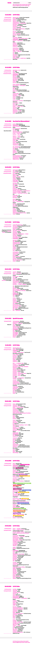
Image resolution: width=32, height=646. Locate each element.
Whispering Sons (16, 22)
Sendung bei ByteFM (7, 321)
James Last (15, 231)
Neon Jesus (15, 606)
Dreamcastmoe (15, 125)
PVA (13, 129)
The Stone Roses (15, 276)
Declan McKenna (16, 48)
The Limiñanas (21, 481)
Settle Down (15, 152)
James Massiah (20, 373)
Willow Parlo (15, 80)
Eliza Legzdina (22, 85)
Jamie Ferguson (15, 28)
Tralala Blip (15, 603)
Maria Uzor (20, 283)
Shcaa (14, 615)
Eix (13, 598)
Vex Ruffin (14, 562)
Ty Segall (14, 351)
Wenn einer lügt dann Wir (17, 259)
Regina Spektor (15, 100)
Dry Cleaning (15, 141)
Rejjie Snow (15, 424)
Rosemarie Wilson (20, 407)
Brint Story (25, 193)
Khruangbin (15, 352)
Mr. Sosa (14, 97)
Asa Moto (14, 429)
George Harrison (16, 381)
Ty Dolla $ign (18, 363)
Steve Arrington (15, 538)
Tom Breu (26, 38)
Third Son (14, 137)
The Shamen (15, 610)
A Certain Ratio (15, 365)
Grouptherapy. (21, 424)
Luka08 (14, 506)
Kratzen (14, 208)
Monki (14, 407)
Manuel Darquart (16, 444)
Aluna (14, 472)
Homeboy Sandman (16, 537)
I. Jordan (14, 51)
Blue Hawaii (15, 197)
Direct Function (15, 49)
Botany (14, 618)
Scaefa (14, 32)
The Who (14, 301)
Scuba (14, 354)
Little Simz (15, 25)
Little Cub (14, 299)
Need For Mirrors (16, 498)
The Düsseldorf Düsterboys (17, 156)
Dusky (14, 18)
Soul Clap (14, 408)
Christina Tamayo (23, 499)
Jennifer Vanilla (15, 172)
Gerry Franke (15, 105)
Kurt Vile (14, 82)
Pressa (14, 84)
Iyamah (19, 622)
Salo (13, 153)
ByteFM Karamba (18, 318)
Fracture (14, 135)
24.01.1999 (4, 280)
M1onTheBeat (15, 70)
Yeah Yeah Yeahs (16, 143)
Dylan (16, 628)
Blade (14, 250)
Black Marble (15, 388)
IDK (13, 310)
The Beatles (15, 384)
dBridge (14, 229)
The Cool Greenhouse (16, 128)
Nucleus (14, 142)
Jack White (15, 258)
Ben (13, 628)
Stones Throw (22, 508)
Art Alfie (14, 150)
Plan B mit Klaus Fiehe (23, 4)
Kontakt (22, 5)
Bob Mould (14, 557)
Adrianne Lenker (16, 93)
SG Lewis (17, 50)
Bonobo (14, 501)
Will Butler (14, 569)
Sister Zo (14, 33)
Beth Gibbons (15, 24)
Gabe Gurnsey (15, 184)
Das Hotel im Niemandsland (21, 121)
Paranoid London (16, 23)
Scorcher (14, 27)
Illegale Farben (15, 45)
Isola (13, 552)
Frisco (20, 26)
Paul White (15, 573)
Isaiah (14, 187)
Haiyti (14, 486)
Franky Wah (15, 112)
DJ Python (18, 176)
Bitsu (19, 134)
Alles (13, 4)
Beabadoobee (15, 558)
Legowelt (14, 578)
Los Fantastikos (24, 598)
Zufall (26, 5)
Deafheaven (15, 360)
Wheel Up (14, 193)
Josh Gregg (14, 182)
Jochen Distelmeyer (16, 256)
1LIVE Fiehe (17, 4)
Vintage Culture (15, 38)
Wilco (14, 295)
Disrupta (19, 230)
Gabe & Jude (15, 328)
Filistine (14, 616)
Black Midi (14, 288)
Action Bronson (15, 535)
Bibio (14, 171)
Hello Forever (15, 572)
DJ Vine (24, 212)
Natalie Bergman (16, 428)
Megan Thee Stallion (20, 514)
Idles (13, 560)
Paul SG (18, 529)
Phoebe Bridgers (21, 377)
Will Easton (15, 545)
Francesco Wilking (21, 567)
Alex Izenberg (15, 334)
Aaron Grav (15, 421)
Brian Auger (15, 79)
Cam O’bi (26, 424)
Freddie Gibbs (22, 536)
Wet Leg (14, 244)
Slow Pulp (14, 559)
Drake (20, 95)
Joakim (14, 279)
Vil (16, 91)
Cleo (19, 427)
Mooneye (14, 20)
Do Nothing (15, 542)
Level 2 (18, 499)
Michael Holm (15, 422)
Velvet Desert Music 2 (26, 483)
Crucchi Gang (15, 567)
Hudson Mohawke (16, 596)
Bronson (14, 504)
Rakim (14, 463)
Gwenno (14, 261)
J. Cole (14, 426)
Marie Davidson (15, 539)
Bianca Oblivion (15, 85)
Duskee (14, 106)
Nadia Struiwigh (16, 17)
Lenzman (14, 439)
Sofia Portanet (15, 490)
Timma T (14, 443)
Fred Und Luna (15, 73)
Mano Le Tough (21, 554)
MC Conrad (22, 529)
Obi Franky (23, 290)
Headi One (19, 133)
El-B (13, 376)
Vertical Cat (15, 254)
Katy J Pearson (20, 40)
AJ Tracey (14, 364)
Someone (14, 470)
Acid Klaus (14, 283)
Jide (19, 592)
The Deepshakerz (16, 212)
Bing (13, 291)
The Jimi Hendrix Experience (18, 509)
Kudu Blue (19, 528)
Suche (9, 3)
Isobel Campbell (15, 471)
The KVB (14, 274)
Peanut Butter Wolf (16, 189)
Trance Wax (15, 107)
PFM (13, 440)
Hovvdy (14, 81)
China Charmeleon (16, 495)
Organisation (15, 109)
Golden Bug (15, 481)
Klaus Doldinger (15, 452)
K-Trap (14, 133)
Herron (19, 372)
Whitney (14, 175)
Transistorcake (17, 146)
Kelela (14, 199)
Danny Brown (15, 110)
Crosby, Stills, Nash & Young (17, 224)
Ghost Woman (15, 236)
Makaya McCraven (16, 139)
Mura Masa (15, 284)
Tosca (14, 296)
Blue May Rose (15, 478)
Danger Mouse (15, 233)
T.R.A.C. (14, 499)
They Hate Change (16, 326)
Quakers (14, 547)
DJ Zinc (14, 528)
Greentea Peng (15, 410)
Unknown (14, 593)
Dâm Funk (14, 75)
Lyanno (15, 598)
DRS (13, 230)
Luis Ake (14, 505)
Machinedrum (15, 536)
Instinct (14, 475)
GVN (19, 406)
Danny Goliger (15, 195)
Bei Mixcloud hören (7, 17)
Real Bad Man (19, 190)
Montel (14, 72)
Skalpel (14, 177)
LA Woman (15, 631)
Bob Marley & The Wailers (26, 413)
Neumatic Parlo (15, 436)
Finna (14, 331)
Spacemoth (15, 240)
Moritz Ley (14, 196)
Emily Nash (15, 19)
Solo (13, 200)
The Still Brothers (16, 78)
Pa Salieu (20, 284)
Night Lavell (15, 624)
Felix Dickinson (21, 352)
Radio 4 (14, 417)
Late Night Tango (16, 623)
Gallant (19, 504)
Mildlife (14, 57)
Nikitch (14, 126)
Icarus (14, 113)
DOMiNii (17, 354)
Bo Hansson (15, 188)
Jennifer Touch (23, 23)
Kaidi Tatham (20, 193)
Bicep (14, 255)
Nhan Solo (21, 212)
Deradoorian (15, 556)
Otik (13, 71)
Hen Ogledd (15, 544)
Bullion (14, 602)
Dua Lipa (14, 473)
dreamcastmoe (15, 39)
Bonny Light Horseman (17, 237)
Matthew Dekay (15, 432)
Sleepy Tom (15, 211)
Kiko (13, 308)
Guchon (14, 214)
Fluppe (14, 359)
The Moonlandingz (16, 321)
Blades (16, 200)
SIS (13, 627)
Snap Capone (18, 493)
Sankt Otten (15, 54)
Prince (14, 551)
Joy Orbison (15, 355)
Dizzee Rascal (15, 26)
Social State (15, 278)
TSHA (14, 201)
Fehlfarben (15, 151)
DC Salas (14, 479)
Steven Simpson (16, 253)
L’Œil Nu (20, 539)
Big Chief (14, 548)
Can (13, 52)
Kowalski (14, 210)
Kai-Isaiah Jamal (18, 290)
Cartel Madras (15, 592)
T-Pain (19, 364)
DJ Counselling (15, 227)
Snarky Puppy (15, 180)
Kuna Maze (18, 126)
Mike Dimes (18, 310)
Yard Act (14, 40)
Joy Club (14, 124)
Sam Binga (18, 33)
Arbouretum (15, 494)
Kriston (14, 404)
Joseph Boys (15, 46)
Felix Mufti (19, 51)
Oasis (14, 303)
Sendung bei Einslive (7, 19)
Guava (14, 594)
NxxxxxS (14, 134)
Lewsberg (14, 209)
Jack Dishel (21, 100)
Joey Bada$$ (15, 232)
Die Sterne (14, 44)
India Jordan (15, 405)
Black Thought (21, 233)
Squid (14, 415)
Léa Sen (19, 374)
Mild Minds (15, 555)
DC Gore (14, 249)
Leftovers (14, 108)
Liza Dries (14, 138)
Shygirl (14, 50)
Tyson (19, 375)
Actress (14, 517)
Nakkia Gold (15, 413)
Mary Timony (15, 37)
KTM (13, 442)
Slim (19, 70)
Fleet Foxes (15, 570)
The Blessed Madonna (20, 473)
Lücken (28, 642)
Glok (13, 241)
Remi (22, 622)
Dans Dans (15, 130)
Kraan (14, 104)
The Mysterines (15, 186)
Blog (20, 5)
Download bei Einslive (7, 20)
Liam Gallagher (15, 302)
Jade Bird (14, 358)
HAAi (14, 273)
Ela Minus (14, 176)
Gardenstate (15, 406)
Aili (13, 146)
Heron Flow (15, 228)
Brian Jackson (15, 366)
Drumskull (18, 84)
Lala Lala (14, 368)
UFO (13, 390)
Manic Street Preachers (17, 305)
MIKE (20, 110)
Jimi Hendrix (15, 611)
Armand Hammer (27, 190)
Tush (19, 137)
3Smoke (14, 420)
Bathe (25, 373)
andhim (14, 99)
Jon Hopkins (17, 289)
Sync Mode (15, 35)
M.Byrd (14, 140)
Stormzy (14, 464)
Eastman (19, 135)
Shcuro (14, 91)
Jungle (14, 393)
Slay (22, 106)
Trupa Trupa (15, 386)
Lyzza (14, 173)
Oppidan (14, 87)
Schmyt (14, 325)
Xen (19, 430)
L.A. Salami (15, 512)
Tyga (22, 363)
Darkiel (18, 598)
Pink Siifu (14, 190)
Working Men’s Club (16, 242)
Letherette (14, 591)
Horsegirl (14, 292)
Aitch (14, 277)
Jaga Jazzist (15, 466)
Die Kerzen (15, 300)
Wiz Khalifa (19, 413)
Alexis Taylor (18, 273)
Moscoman (15, 430)
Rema (14, 491)
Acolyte (14, 626)
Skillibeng (24, 284)
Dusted (14, 349)
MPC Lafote (15, 31)
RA (13, 492)
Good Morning (15, 409)
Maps (14, 469)
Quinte (14, 577)
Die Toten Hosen (16, 304)
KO (13, 423)
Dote (13, 435)
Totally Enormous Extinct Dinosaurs (22, 501)
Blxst (14, 363)
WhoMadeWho (15, 554)
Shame (14, 451)
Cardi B (14, 514)
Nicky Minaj (15, 95)
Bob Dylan (14, 484)
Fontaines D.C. (15, 94)
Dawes (14, 257)
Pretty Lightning (16, 252)
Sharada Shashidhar (16, 507)
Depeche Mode (15, 282)
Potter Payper (15, 590)
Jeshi (13, 309)
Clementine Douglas (20, 201)
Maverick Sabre (21, 38)
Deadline (18, 106)
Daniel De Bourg (22, 28)
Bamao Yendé (15, 174)
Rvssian (17, 491)
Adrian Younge (20, 366)
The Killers (15, 377)
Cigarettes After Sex (16, 347)
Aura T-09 (19, 517)
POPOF (16, 308)
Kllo (13, 88)
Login (28, 5)
